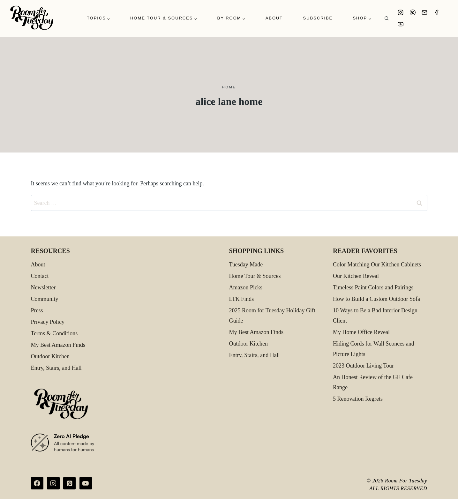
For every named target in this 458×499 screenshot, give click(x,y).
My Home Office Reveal (361, 332)
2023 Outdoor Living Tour (363, 365)
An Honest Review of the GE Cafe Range (373, 382)
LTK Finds (241, 299)
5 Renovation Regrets (358, 399)
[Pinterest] (412, 12)
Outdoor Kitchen (50, 356)
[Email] (424, 12)
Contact (40, 276)
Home (229, 87)
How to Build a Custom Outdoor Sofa (376, 299)
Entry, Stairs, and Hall (56, 368)
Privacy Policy (48, 322)
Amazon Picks (245, 287)
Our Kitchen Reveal (356, 276)
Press (37, 310)
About (274, 18)
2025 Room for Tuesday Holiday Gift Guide (272, 315)
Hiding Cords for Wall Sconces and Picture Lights (373, 348)
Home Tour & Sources (255, 276)
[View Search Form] (386, 18)
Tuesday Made (246, 264)
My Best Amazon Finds (58, 345)
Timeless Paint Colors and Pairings (373, 287)
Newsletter (43, 287)
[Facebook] (436, 12)
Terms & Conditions (54, 333)
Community (44, 299)
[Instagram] (400, 12)
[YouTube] (400, 24)
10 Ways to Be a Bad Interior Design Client (375, 315)
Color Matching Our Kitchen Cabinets (377, 264)
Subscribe (318, 18)
